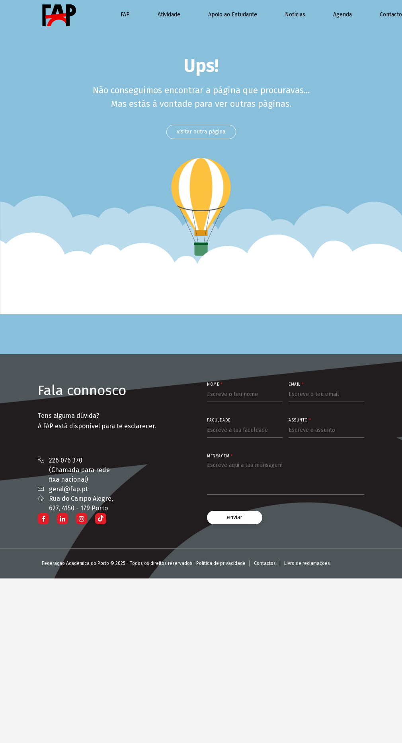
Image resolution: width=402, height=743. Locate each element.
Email (296, 384)
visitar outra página (201, 131)
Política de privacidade (221, 563)
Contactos (265, 563)
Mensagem (219, 456)
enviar (234, 517)
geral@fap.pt (68, 489)
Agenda (342, 14)
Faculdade (218, 420)
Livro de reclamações (307, 563)
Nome (214, 384)
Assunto (300, 420)
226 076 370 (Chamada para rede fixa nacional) (79, 470)
